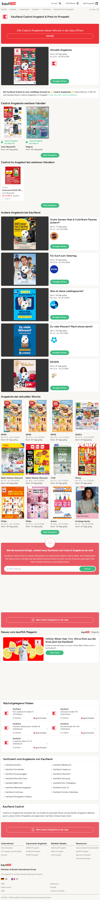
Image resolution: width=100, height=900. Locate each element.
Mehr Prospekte (50, 155)
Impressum (54, 884)
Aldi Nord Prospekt (58, 848)
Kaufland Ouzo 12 (60, 787)
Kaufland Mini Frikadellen (63, 783)
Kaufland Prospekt (33, 851)
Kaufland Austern (12, 765)
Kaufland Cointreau (13, 792)
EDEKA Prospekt (32, 848)
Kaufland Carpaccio (61, 769)
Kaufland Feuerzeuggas (15, 774)
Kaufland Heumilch (60, 774)
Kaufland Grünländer (13, 769)
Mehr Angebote (50, 205)
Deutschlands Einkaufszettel (87, 848)
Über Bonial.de (6, 848)
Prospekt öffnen (60, 81)
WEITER (50, 36)
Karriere (4, 855)
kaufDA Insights (82, 851)
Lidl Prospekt (56, 855)
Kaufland (35, 9)
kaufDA (4, 9)
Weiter (87, 569)
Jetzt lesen (54, 653)
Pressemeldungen (83, 858)
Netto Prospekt (57, 851)
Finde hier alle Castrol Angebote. (63, 95)
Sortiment (46, 9)
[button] (50, 66)
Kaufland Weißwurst (61, 765)
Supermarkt (24, 9)
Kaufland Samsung (60, 778)
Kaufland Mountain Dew (15, 778)
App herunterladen (83, 855)
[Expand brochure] (25, 66)
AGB (3, 891)
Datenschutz (63, 562)
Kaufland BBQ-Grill (13, 783)
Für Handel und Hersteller (11, 851)
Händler (13, 9)
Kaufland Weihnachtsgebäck (17, 787)
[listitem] (13, 128)
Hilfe (3, 884)
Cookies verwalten (57, 891)
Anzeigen (94, 9)
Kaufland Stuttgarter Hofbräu (17, 796)
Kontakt (53, 887)
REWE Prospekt (32, 855)
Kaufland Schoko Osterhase (64, 792)
